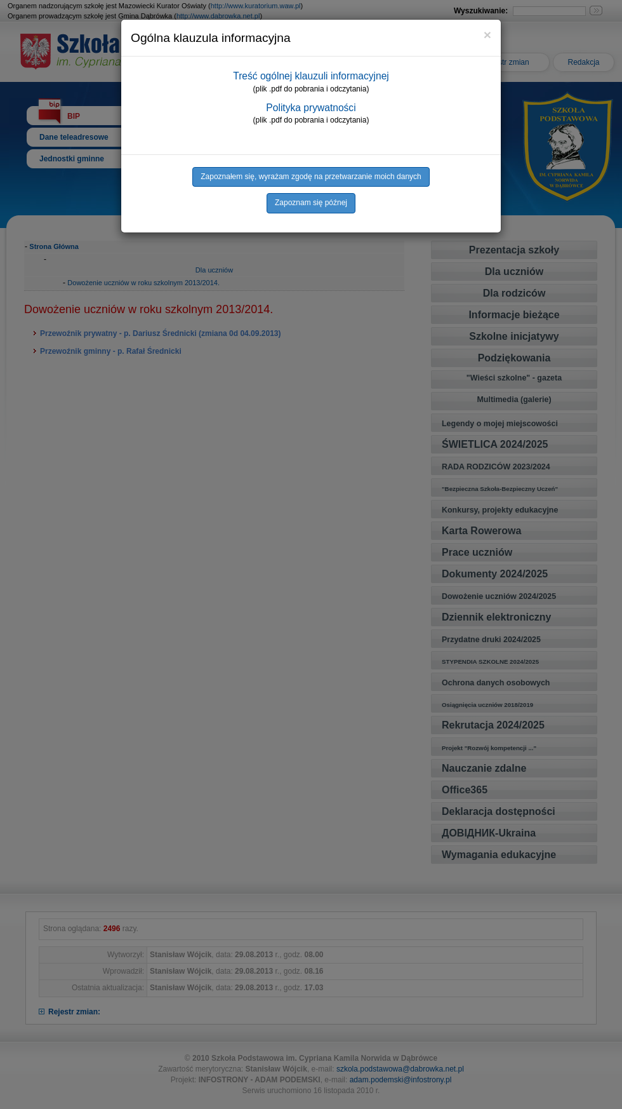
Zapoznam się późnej (311, 202)
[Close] (487, 34)
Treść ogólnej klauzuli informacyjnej (311, 76)
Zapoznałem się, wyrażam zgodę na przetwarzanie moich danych (311, 176)
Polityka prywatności (310, 107)
